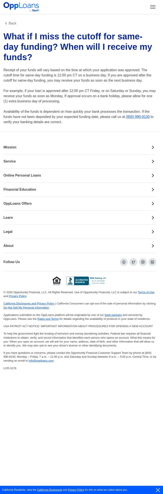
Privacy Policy (76, 489)
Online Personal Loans (79, 175)
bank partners (113, 315)
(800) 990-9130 (138, 117)
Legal (79, 231)
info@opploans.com (41, 360)
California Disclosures (49, 489)
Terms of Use (146, 292)
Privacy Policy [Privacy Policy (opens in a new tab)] (17, 296)
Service (79, 161)
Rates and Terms (48, 318)
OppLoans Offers (79, 203)
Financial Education (79, 189)
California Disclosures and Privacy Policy (29, 303)
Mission (79, 147)
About (79, 245)
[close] (158, 490)
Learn (79, 217)
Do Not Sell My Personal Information (26, 307)
